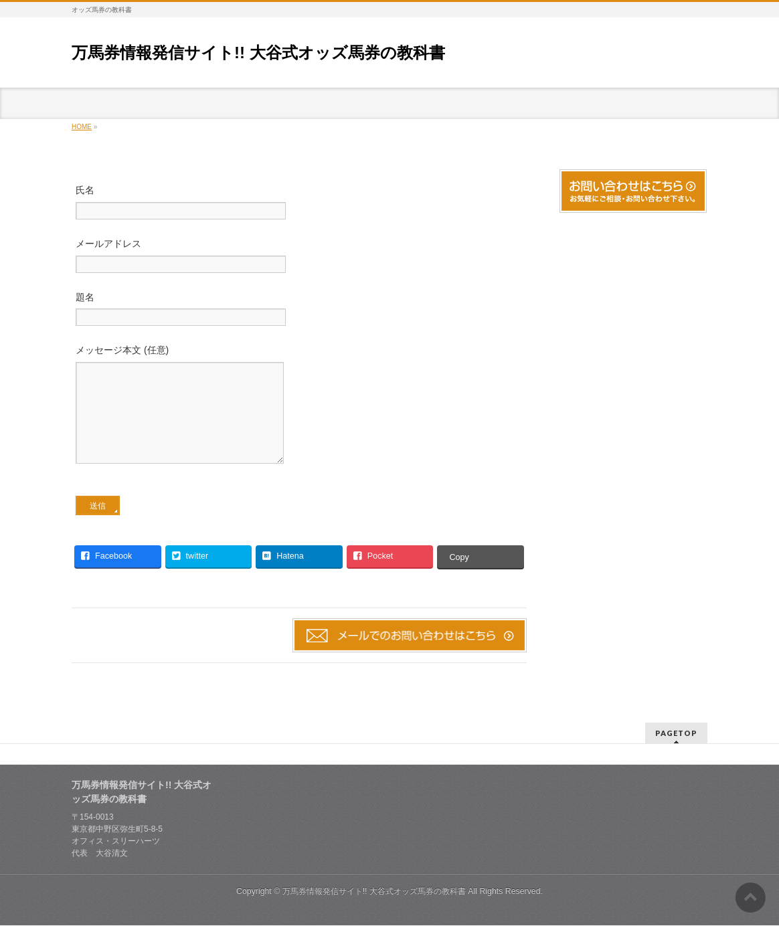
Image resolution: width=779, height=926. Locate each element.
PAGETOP (676, 733)
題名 (299, 311)
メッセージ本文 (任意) (299, 418)
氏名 (299, 204)
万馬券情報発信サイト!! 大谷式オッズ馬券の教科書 (258, 52)
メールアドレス (299, 257)
